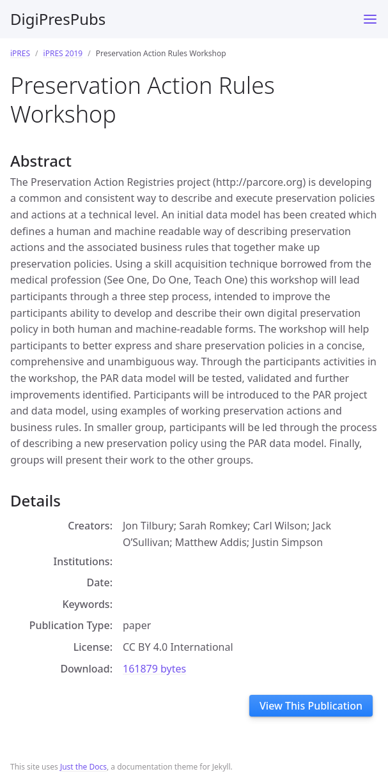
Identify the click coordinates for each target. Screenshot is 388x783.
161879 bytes (154, 669)
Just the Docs (83, 766)
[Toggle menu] (370, 19)
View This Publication (311, 706)
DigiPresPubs (57, 18)
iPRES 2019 (63, 53)
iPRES (20, 53)
